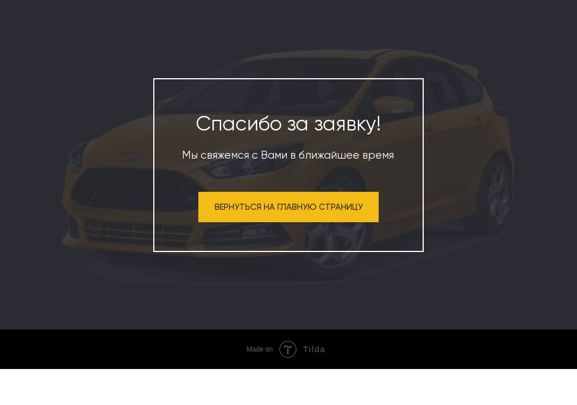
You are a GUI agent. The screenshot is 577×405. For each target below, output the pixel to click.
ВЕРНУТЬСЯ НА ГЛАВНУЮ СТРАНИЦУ (289, 207)
